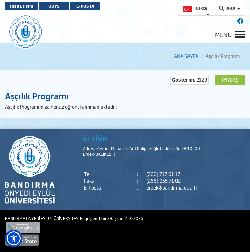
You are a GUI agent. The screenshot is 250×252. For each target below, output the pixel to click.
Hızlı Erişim (21, 6)
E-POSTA (85, 6)
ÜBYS (54, 6)
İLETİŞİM (95, 138)
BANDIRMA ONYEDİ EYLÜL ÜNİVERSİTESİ (42, 218)
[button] (14, 238)
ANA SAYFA (186, 55)
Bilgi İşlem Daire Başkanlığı (104, 218)
